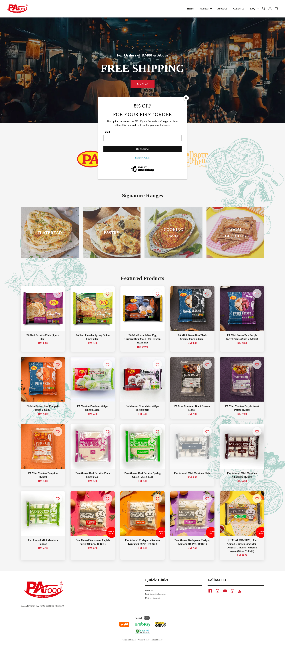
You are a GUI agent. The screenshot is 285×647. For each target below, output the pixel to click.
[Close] (186, 98)
